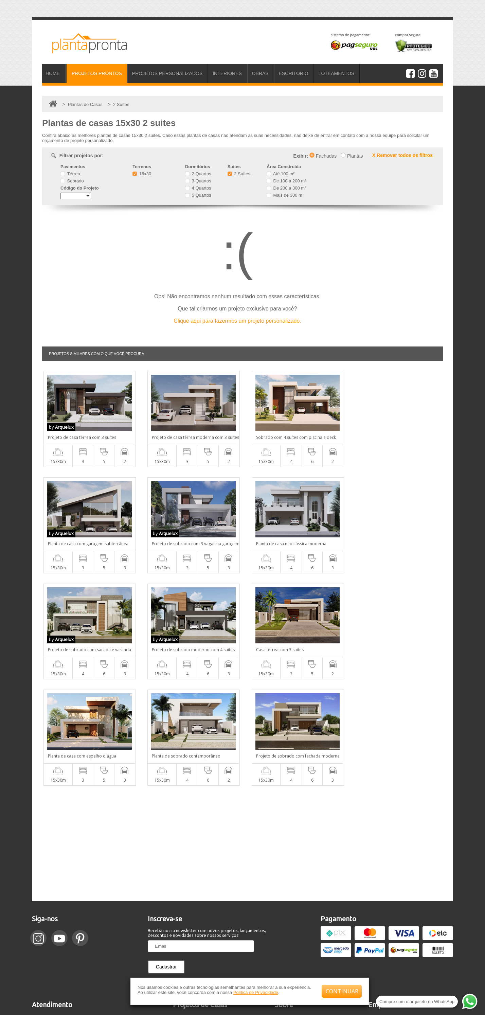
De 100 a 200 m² (286, 180)
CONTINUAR (342, 991)
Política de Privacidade (255, 992)
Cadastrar (166, 860)
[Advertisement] (242, 737)
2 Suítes (239, 173)
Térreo (70, 173)
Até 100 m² (280, 173)
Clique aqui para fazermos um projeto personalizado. (237, 321)
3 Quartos (198, 180)
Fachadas (323, 156)
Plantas (352, 156)
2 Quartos (198, 173)
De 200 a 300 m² (286, 188)
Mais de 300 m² (285, 195)
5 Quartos (198, 195)
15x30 (141, 173)
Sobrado (72, 180)
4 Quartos (198, 188)
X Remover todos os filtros (402, 155)
